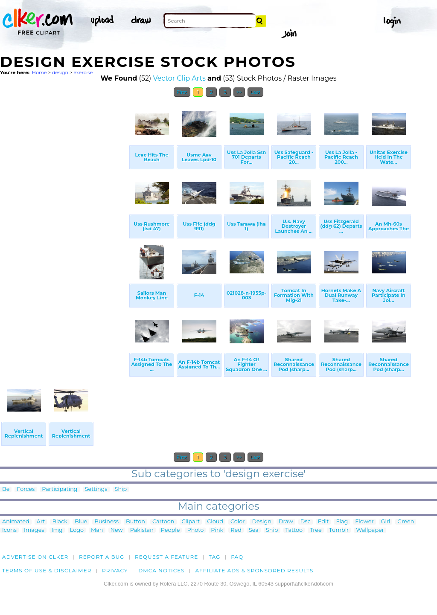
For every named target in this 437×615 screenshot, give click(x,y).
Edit (323, 522)
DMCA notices (161, 570)
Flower (364, 522)
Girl (385, 522)
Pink (217, 530)
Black (59, 522)
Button (135, 522)
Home (39, 72)
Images (34, 530)
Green (405, 522)
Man (97, 530)
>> (239, 92)
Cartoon (163, 522)
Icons (9, 530)
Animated (15, 522)
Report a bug (102, 557)
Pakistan (142, 530)
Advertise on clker (35, 557)
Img (57, 530)
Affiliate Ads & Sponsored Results (254, 570)
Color (237, 522)
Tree (316, 530)
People (170, 530)
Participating (59, 489)
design (60, 72)
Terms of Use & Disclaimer (47, 570)
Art (41, 522)
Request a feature (166, 557)
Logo (77, 530)
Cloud (215, 522)
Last (255, 92)
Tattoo (294, 530)
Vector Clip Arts (179, 78)
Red (236, 530)
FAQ (237, 557)
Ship (121, 489)
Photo (195, 530)
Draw (286, 522)
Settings (96, 489)
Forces (26, 489)
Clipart (191, 522)
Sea (254, 530)
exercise (83, 72)
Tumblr (339, 530)
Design (261, 522)
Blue (81, 522)
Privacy (115, 570)
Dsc (305, 522)
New (117, 530)
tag (214, 557)
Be (5, 489)
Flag (342, 522)
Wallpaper (370, 530)
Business (106, 522)
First (182, 92)
